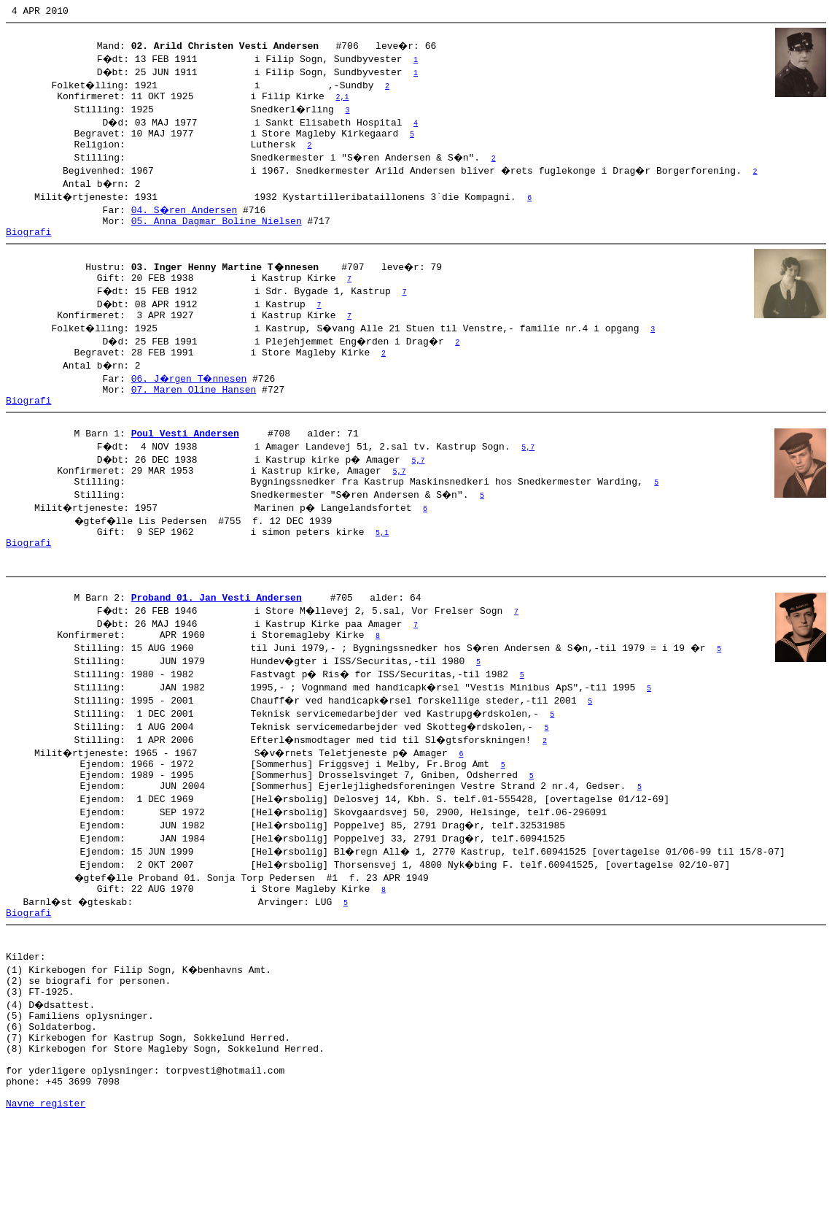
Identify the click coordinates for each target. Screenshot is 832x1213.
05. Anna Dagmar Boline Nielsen (216, 233)
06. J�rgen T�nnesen (191, 402)
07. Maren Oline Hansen (194, 415)
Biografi (28, 246)
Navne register (45, 1197)
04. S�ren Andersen (185, 220)
